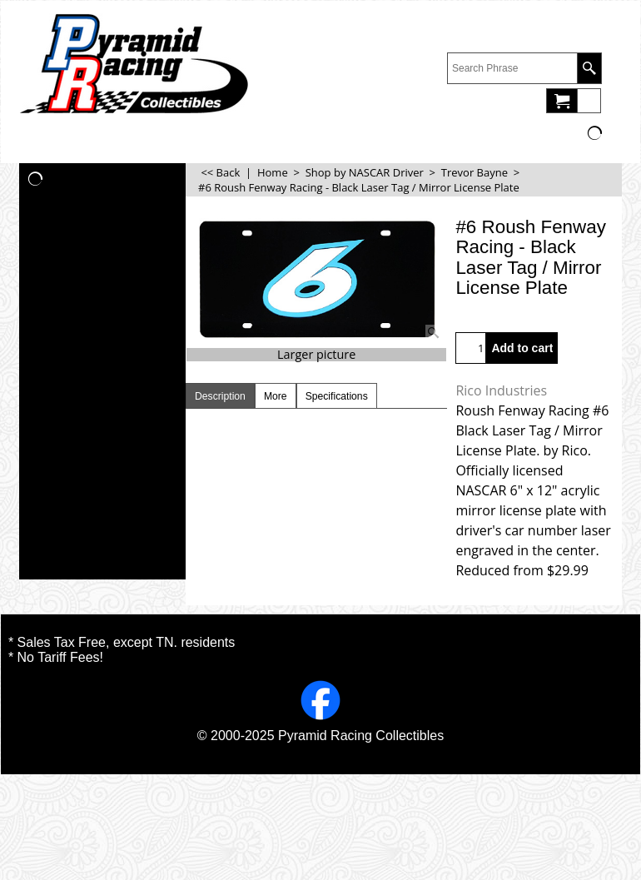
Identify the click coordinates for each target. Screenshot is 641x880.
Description (220, 396)
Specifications (337, 396)
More (275, 396)
